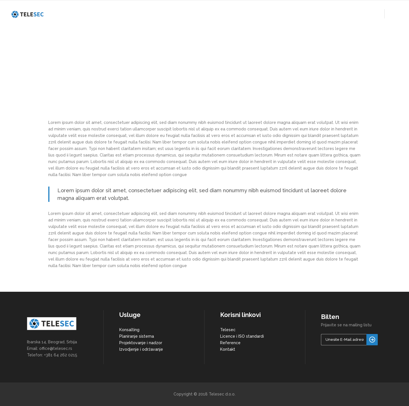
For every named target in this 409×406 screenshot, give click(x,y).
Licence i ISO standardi (242, 336)
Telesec (227, 329)
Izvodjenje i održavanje (141, 349)
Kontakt (227, 349)
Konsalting (129, 329)
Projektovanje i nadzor (140, 343)
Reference (230, 343)
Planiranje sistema (136, 336)
